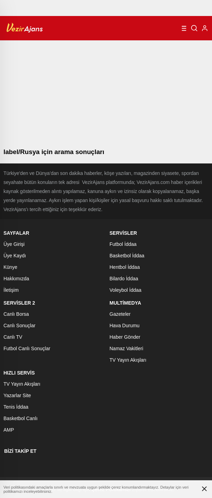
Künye (10, 267)
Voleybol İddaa (125, 290)
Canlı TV (12, 337)
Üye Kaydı (14, 255)
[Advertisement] (106, 92)
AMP (8, 430)
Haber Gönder (124, 337)
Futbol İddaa (123, 244)
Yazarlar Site (17, 395)
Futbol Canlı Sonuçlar (26, 348)
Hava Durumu (124, 325)
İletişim (11, 290)
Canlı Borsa (16, 314)
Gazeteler (120, 314)
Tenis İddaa (15, 407)
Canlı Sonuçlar (19, 325)
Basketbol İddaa (126, 255)
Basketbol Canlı (20, 418)
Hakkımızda (16, 278)
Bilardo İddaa (123, 278)
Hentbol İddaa (124, 267)
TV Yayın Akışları (127, 360)
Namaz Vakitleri (126, 348)
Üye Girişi (14, 244)
